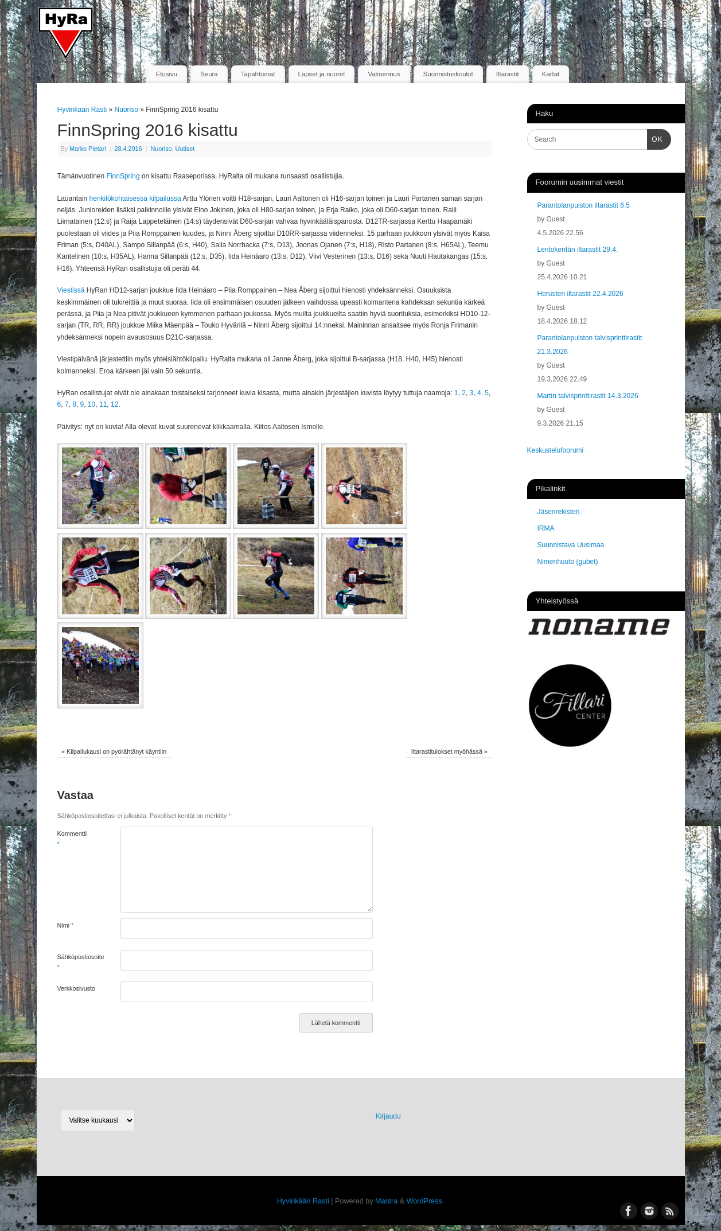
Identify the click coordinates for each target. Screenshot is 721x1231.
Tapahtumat (258, 74)
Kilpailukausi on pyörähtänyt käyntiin (113, 751)
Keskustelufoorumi (555, 450)
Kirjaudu (388, 1116)
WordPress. (426, 1201)
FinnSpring (123, 176)
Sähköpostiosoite (73, 962)
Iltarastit (507, 74)
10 (91, 404)
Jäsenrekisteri (558, 512)
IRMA (546, 528)
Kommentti (72, 838)
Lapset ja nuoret (321, 74)
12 (114, 404)
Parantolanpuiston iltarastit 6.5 (583, 205)
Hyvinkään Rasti (82, 110)
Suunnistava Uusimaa (571, 545)
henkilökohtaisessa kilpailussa (135, 198)
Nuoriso (126, 110)
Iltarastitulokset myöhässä (449, 751)
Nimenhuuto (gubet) (567, 562)
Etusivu (166, 74)
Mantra (386, 1201)
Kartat (550, 74)
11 (103, 404)
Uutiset (185, 148)
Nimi (65, 925)
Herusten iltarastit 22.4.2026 (580, 294)
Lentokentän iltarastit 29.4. (577, 250)
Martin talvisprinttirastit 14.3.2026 (587, 396)
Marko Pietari (87, 148)
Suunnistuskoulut (448, 74)
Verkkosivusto (73, 988)
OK (655, 138)
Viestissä (71, 290)
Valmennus (384, 74)
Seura (208, 74)
